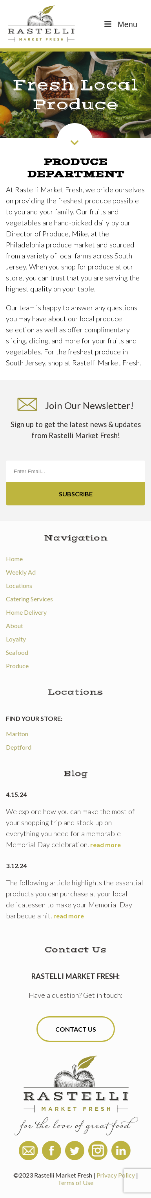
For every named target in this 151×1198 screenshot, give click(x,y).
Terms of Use (75, 1182)
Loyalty (16, 639)
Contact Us (75, 1029)
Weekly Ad (21, 572)
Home (14, 558)
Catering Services (29, 599)
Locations (19, 585)
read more (105, 844)
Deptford (18, 747)
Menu (120, 24)
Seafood (17, 652)
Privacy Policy (115, 1175)
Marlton (17, 733)
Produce (17, 665)
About (14, 625)
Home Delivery (26, 612)
